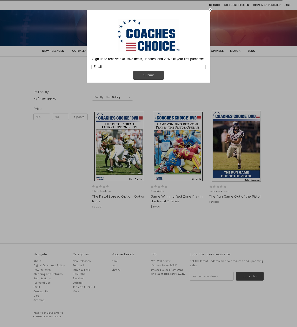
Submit (148, 75)
